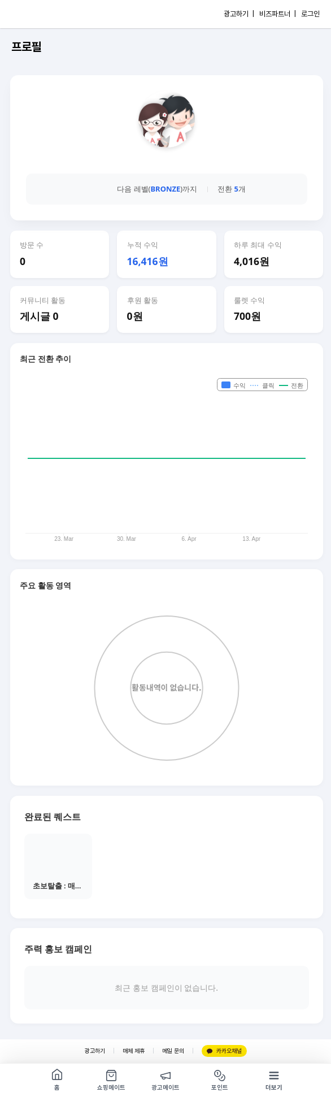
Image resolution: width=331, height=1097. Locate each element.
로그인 (310, 14)
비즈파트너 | (277, 14)
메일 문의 (173, 1051)
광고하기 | (239, 14)
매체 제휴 (134, 1051)
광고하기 (95, 1051)
